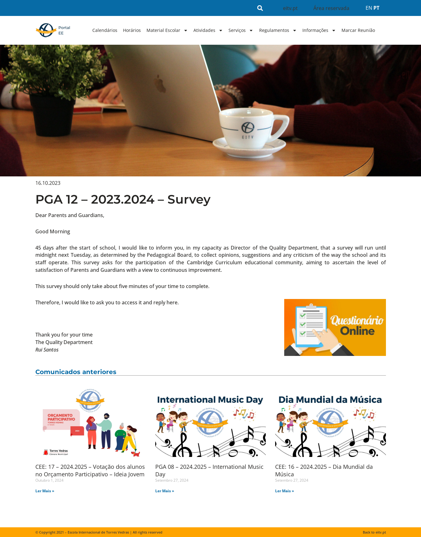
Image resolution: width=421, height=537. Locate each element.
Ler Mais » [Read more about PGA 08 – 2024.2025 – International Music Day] (164, 491)
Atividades (208, 30)
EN (369, 7)
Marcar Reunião (358, 30)
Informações (319, 30)
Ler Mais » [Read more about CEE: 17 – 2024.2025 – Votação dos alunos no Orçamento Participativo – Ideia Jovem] (44, 491)
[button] (260, 8)
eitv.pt (290, 8)
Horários (132, 30)
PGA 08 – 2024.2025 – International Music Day (209, 470)
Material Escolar (167, 30)
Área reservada (331, 8)
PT (376, 7)
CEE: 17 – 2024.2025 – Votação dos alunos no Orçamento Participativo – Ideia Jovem (90, 470)
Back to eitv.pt (374, 532)
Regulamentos (278, 30)
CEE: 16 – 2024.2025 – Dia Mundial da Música (324, 470)
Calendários (104, 30)
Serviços (240, 30)
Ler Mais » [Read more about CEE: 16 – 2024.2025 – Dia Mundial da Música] (284, 491)
